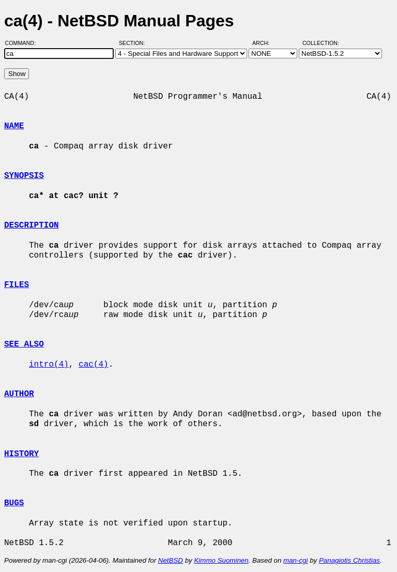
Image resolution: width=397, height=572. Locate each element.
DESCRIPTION (31, 225)
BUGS (14, 503)
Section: (134, 43)
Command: (23, 43)
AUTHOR (19, 394)
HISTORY (21, 454)
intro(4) (49, 364)
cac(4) (94, 364)
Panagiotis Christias (349, 560)
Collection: (320, 43)
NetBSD (170, 560)
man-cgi (295, 560)
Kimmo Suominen (221, 560)
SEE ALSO (24, 344)
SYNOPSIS (24, 176)
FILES (16, 285)
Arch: (265, 43)
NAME (14, 126)
